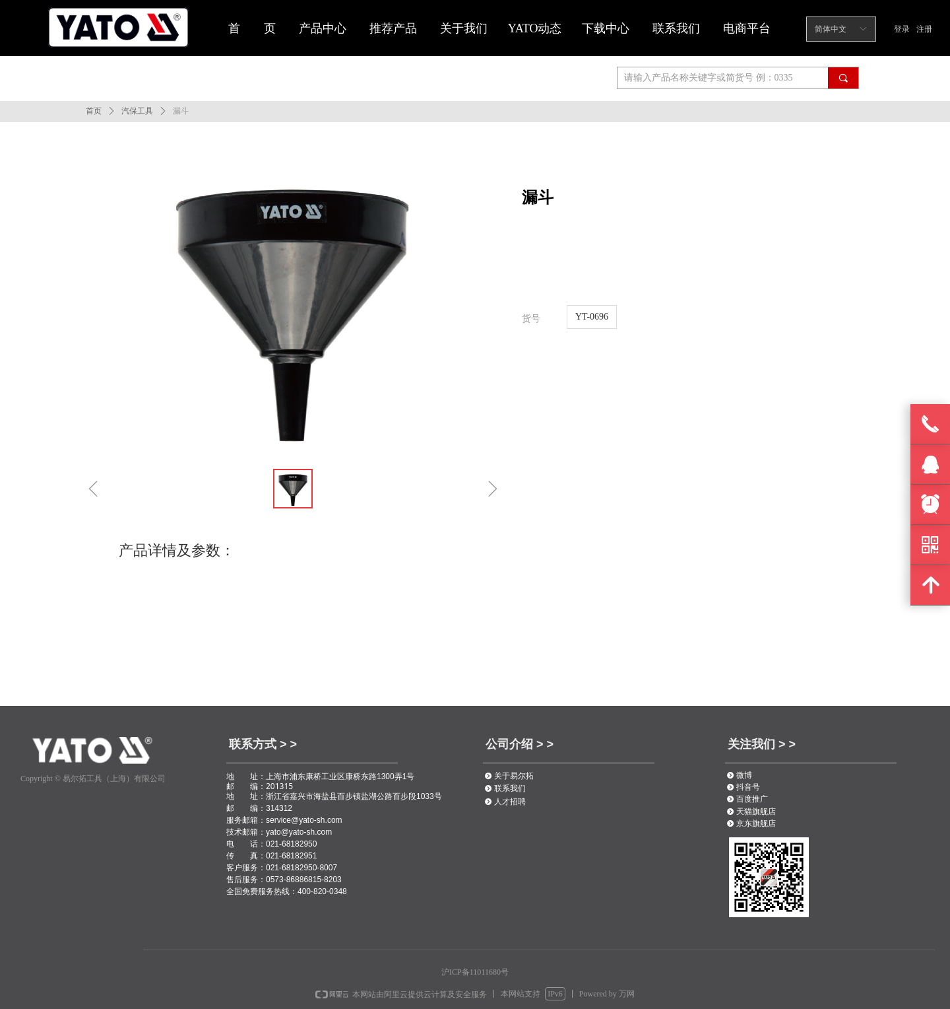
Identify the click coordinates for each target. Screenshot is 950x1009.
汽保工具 (137, 111)
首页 (94, 111)
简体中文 (830, 29)
